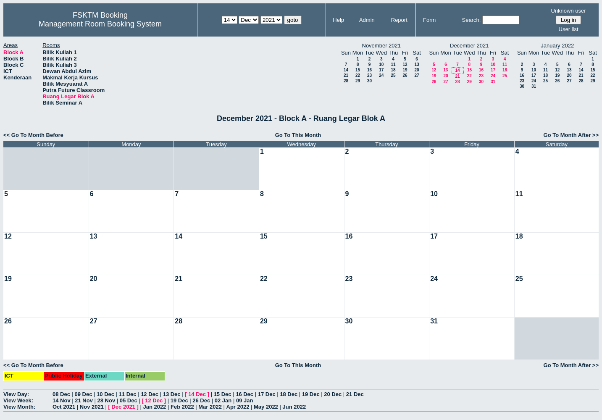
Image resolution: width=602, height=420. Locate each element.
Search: (471, 20)
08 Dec (61, 394)
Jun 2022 (294, 407)
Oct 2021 (64, 407)
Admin (367, 20)
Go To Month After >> (571, 135)
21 (346, 75)
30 (369, 81)
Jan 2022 (154, 407)
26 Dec (201, 400)
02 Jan (223, 400)
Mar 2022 (210, 407)
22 (357, 75)
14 (346, 70)
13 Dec (172, 394)
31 (493, 81)
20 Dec (333, 394)
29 (357, 81)
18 (393, 70)
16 (369, 70)
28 (346, 81)
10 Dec (105, 394)
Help (338, 20)
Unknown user (568, 11)
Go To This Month (298, 135)
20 (416, 70)
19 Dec (311, 394)
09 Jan (244, 400)
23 (369, 75)
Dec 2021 (123, 407)
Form (429, 20)
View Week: (18, 400)
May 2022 (266, 407)
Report (399, 20)
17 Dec (267, 394)
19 (404, 70)
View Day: (16, 394)
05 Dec (128, 400)
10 (381, 64)
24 (381, 75)
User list (568, 29)
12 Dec (149, 394)
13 (416, 64)
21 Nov (84, 400)
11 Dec (128, 394)
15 (357, 70)
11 (393, 64)
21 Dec (355, 394)
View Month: (19, 407)
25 (393, 75)
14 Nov (62, 400)
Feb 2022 (182, 407)
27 (416, 75)
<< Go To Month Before (33, 135)
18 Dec (288, 394)
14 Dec (197, 394)
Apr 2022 (238, 407)
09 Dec (83, 394)
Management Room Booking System (100, 24)
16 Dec (244, 394)
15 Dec (222, 394)
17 (381, 70)
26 (404, 75)
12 (404, 64)
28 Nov (106, 400)
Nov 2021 (92, 407)
